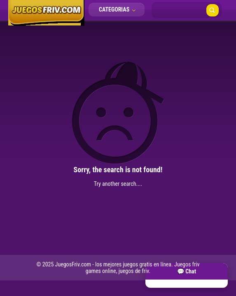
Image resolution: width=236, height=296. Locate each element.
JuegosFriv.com (73, 264)
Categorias (119, 9)
